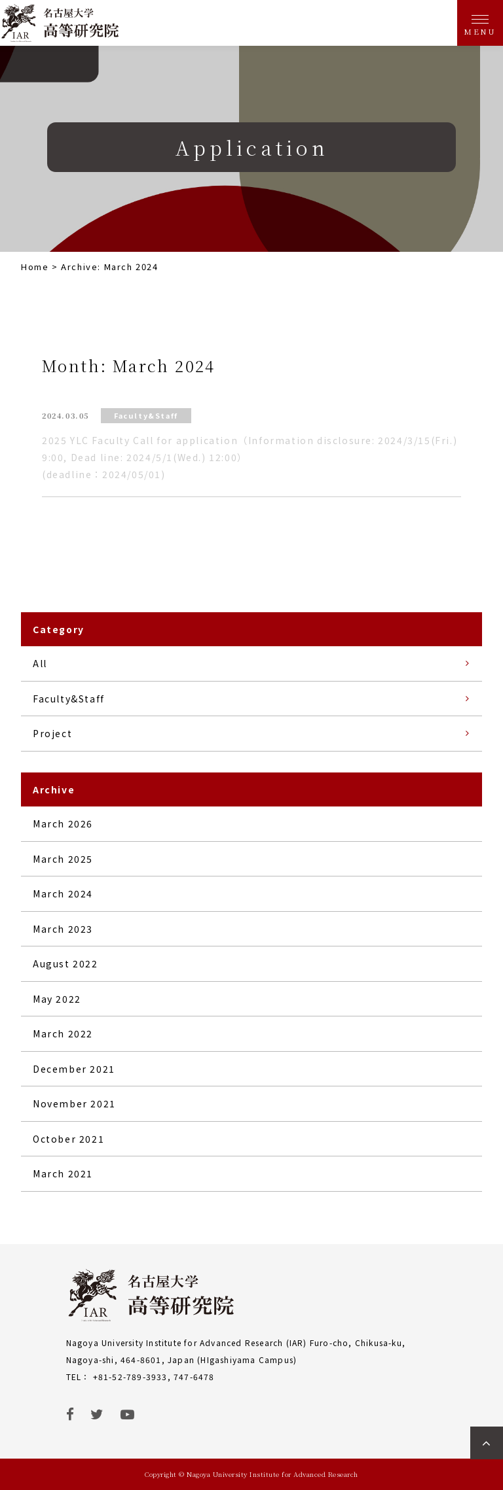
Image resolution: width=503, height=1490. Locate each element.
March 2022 (63, 1033)
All (40, 663)
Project (52, 733)
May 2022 (57, 998)
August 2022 (65, 963)
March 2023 (63, 928)
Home (34, 266)
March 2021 (63, 1173)
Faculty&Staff (69, 698)
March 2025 (63, 858)
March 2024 (63, 893)
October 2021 (68, 1138)
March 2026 (63, 823)
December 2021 (74, 1068)
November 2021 (74, 1103)
